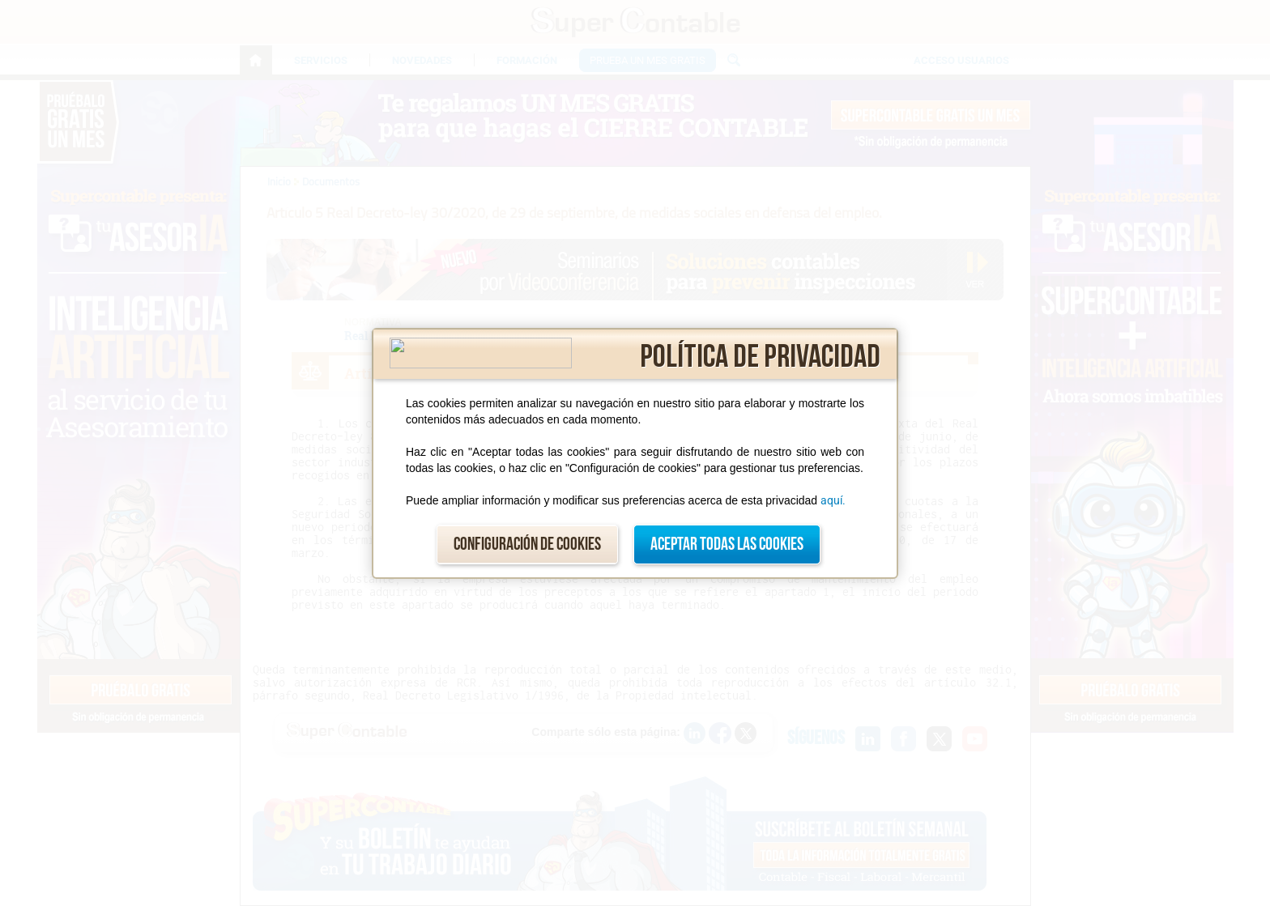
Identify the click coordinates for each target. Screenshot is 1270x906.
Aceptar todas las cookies (726, 544)
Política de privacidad (760, 357)
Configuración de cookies (527, 544)
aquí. (833, 500)
